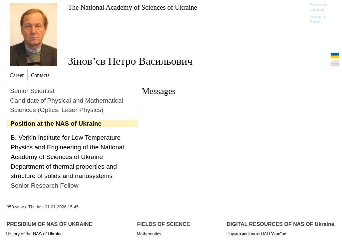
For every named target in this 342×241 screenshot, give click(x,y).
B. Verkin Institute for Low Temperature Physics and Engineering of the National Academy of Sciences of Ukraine (67, 147)
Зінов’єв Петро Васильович (130, 61)
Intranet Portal (317, 19)
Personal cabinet (318, 7)
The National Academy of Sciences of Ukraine (132, 7)
